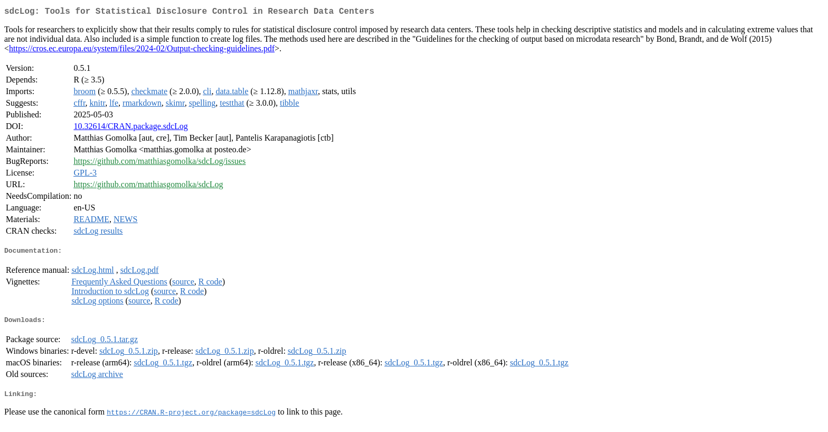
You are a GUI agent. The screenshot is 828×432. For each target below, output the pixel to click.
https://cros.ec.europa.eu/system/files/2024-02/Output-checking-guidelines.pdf (142, 50)
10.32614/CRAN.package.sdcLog (130, 128)
